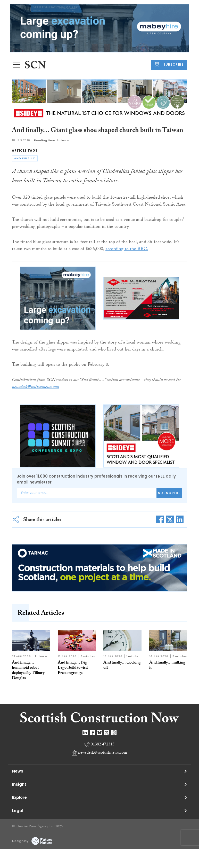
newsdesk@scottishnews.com (102, 753)
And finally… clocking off (122, 665)
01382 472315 (102, 744)
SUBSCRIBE (169, 64)
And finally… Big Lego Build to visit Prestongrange (73, 668)
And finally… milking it (167, 665)
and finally (24, 158)
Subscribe (169, 493)
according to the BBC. (126, 249)
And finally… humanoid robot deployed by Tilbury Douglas (28, 670)
